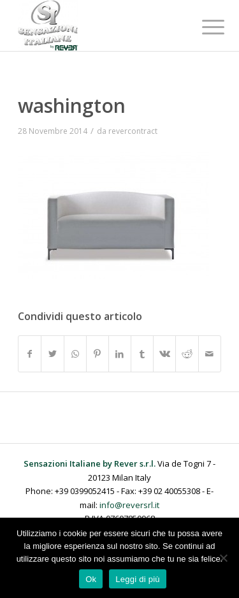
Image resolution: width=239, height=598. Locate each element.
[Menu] (203, 26)
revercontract (132, 131)
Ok (90, 579)
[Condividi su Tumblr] (142, 354)
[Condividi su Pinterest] (97, 354)
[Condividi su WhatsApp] (75, 354)
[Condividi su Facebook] (29, 354)
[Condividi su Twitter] (52, 354)
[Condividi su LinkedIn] (120, 354)
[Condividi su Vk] (164, 354)
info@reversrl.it (129, 505)
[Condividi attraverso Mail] (210, 354)
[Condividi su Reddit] (187, 354)
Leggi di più (137, 579)
